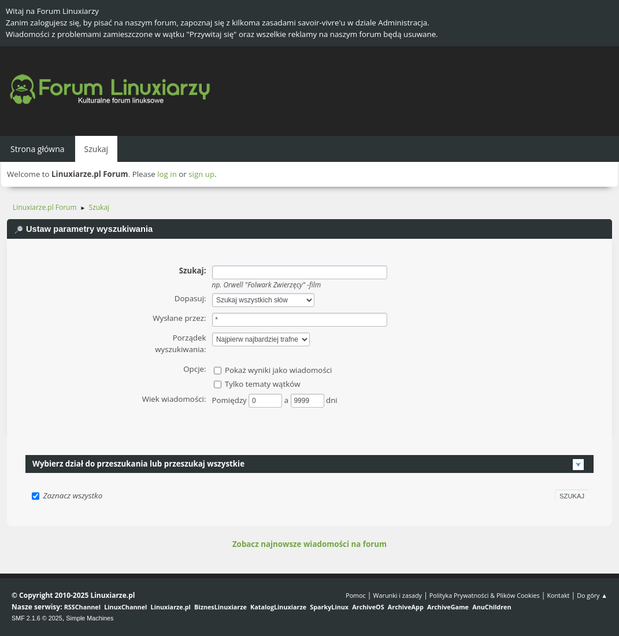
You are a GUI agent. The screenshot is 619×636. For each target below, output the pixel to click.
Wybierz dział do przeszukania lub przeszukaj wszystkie (138, 463)
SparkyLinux (329, 606)
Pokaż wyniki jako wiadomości (278, 370)
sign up (201, 174)
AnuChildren (491, 606)
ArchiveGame (448, 606)
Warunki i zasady (397, 595)
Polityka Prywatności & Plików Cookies (484, 595)
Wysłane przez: (179, 318)
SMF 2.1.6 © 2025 (37, 618)
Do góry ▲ (592, 595)
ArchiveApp (406, 606)
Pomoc (356, 595)
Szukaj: (192, 270)
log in (167, 174)
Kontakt (558, 595)
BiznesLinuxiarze (220, 606)
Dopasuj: (190, 298)
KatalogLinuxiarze (278, 606)
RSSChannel (82, 606)
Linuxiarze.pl (171, 606)
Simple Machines (89, 618)
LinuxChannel (125, 606)
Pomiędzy (230, 400)
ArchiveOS (368, 606)
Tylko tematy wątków (263, 384)
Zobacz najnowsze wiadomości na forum (309, 544)
